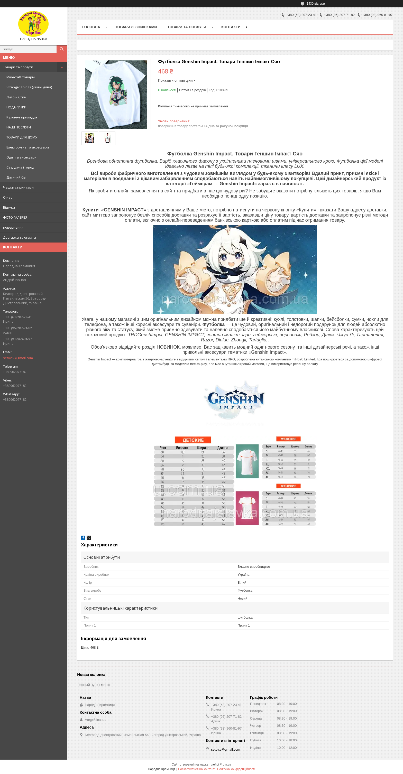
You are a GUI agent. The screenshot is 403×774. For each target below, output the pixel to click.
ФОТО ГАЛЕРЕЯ (15, 217)
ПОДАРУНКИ (16, 107)
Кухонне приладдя (21, 117)
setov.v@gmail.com (18, 358)
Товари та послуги (18, 67)
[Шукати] (62, 49)
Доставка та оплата (19, 237)
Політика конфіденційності (236, 769)
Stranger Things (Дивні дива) (29, 87)
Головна (91, 27)
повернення (13, 227)
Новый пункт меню (94, 684)
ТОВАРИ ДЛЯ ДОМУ (21, 137)
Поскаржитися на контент (196, 769)
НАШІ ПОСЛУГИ (18, 127)
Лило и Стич (16, 97)
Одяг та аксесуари (21, 157)
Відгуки (9, 207)
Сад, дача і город (20, 167)
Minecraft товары (20, 77)
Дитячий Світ (17, 177)
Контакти (231, 27)
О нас (7, 197)
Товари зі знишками (136, 27)
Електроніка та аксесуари (27, 147)
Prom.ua (225, 764)
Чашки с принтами (18, 187)
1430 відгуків (316, 3)
